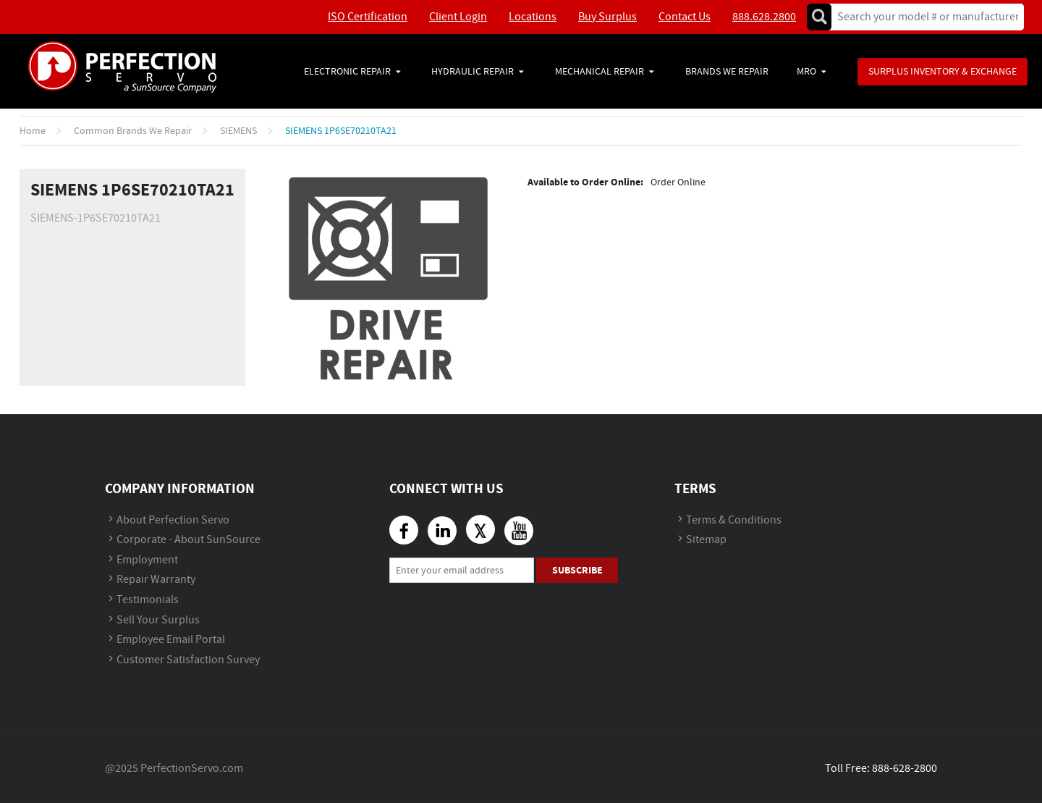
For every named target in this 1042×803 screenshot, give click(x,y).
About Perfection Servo (173, 520)
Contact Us (684, 17)
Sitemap (706, 539)
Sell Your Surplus (158, 620)
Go (819, 17)
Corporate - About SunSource (188, 539)
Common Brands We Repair (133, 131)
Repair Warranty (156, 579)
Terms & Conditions (734, 520)
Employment (147, 560)
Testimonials (148, 599)
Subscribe (577, 570)
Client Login (458, 17)
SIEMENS (238, 131)
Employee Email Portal (171, 639)
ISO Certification (367, 17)
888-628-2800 (904, 768)
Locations (532, 17)
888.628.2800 (764, 17)
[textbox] (923, 17)
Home (33, 131)
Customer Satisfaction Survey (188, 660)
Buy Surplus (607, 17)
